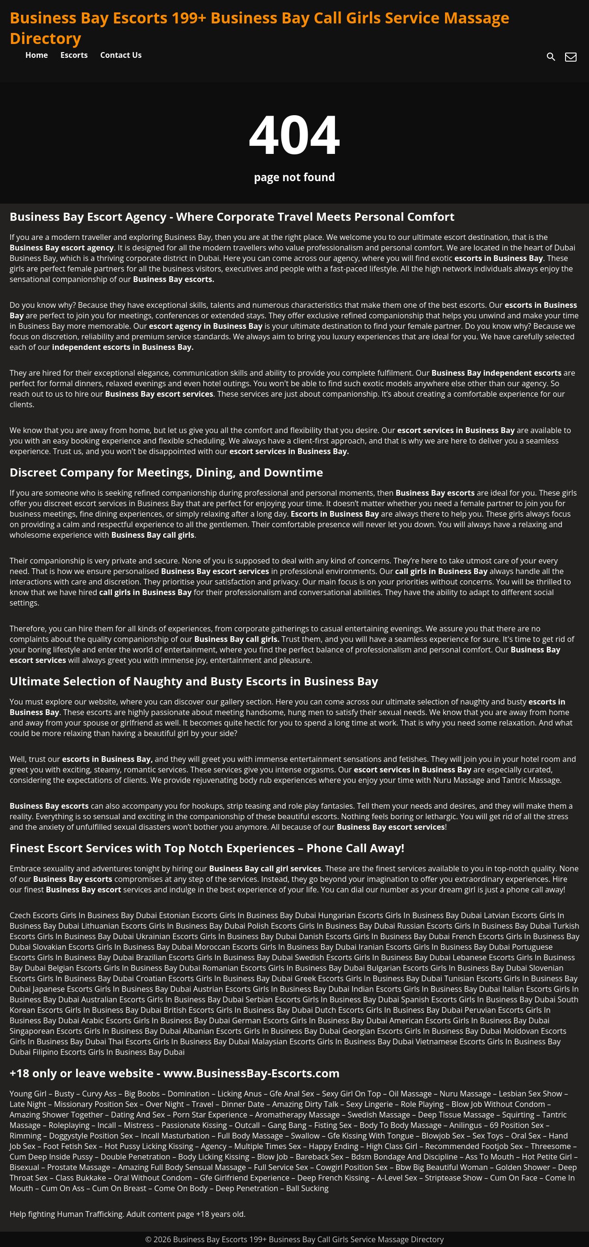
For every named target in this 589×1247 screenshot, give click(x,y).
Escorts (74, 55)
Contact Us (121, 55)
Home (36, 55)
